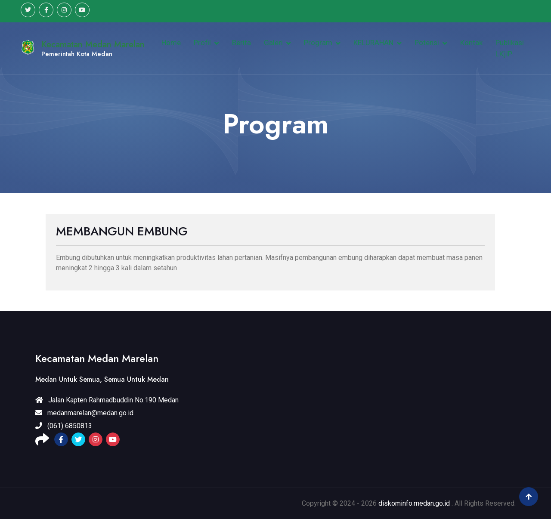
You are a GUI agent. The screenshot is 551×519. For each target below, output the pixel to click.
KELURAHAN (373, 42)
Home (171, 42)
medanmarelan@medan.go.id (84, 413)
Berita (241, 42)
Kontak (471, 42)
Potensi (427, 42)
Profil (202, 42)
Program (318, 42)
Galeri (273, 42)
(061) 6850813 (63, 426)
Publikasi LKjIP (509, 48)
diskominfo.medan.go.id (414, 503)
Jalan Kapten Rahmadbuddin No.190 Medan (107, 400)
